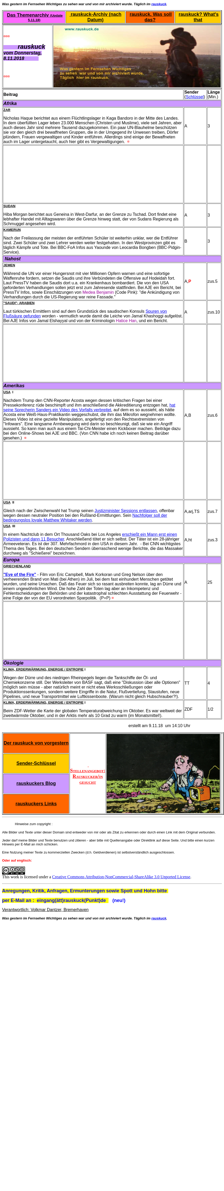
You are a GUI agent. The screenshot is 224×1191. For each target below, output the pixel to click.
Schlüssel (195, 97)
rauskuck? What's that (199, 17)
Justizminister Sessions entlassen (126, 510)
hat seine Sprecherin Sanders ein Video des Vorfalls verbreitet (89, 407)
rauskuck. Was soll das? (151, 17)
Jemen (9, 265)
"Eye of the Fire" (19, 574)
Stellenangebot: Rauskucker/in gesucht (87, 773)
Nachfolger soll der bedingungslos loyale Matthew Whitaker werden (85, 517)
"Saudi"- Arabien (18, 303)
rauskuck (159, 4)
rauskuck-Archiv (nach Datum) (95, 17)
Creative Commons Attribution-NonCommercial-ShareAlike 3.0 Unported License (121, 877)
